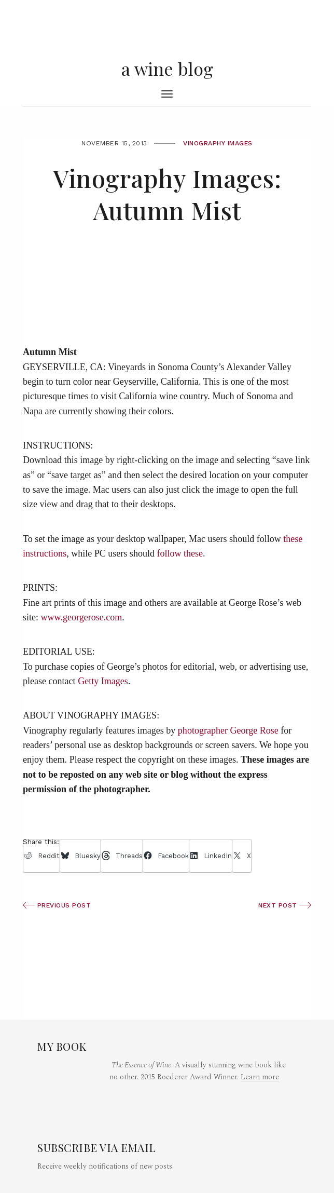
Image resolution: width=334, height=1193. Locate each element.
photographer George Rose (228, 730)
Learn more (260, 1077)
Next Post (284, 905)
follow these (180, 553)
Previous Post (57, 905)
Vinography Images (218, 143)
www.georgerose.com (81, 617)
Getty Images (103, 681)
